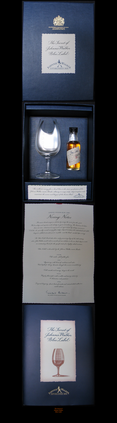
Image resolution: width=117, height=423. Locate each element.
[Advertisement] (58, 417)
